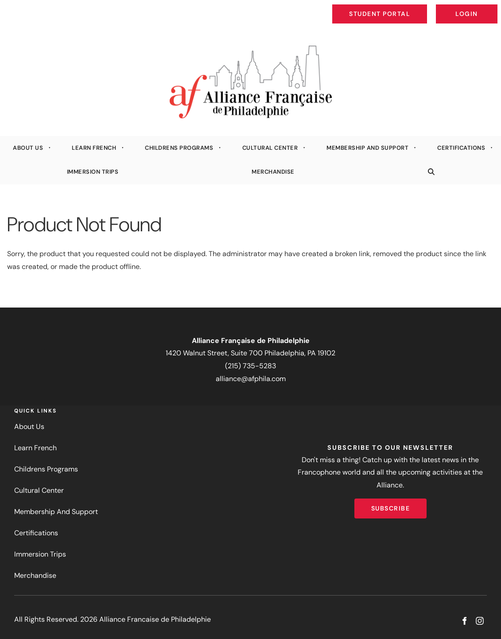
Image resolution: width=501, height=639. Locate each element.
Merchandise (273, 171)
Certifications (461, 148)
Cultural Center (270, 148)
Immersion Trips (93, 171)
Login (490, 7)
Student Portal (400, 7)
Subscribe (390, 505)
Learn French (94, 148)
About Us (28, 148)
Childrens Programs (179, 148)
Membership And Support (367, 148)
